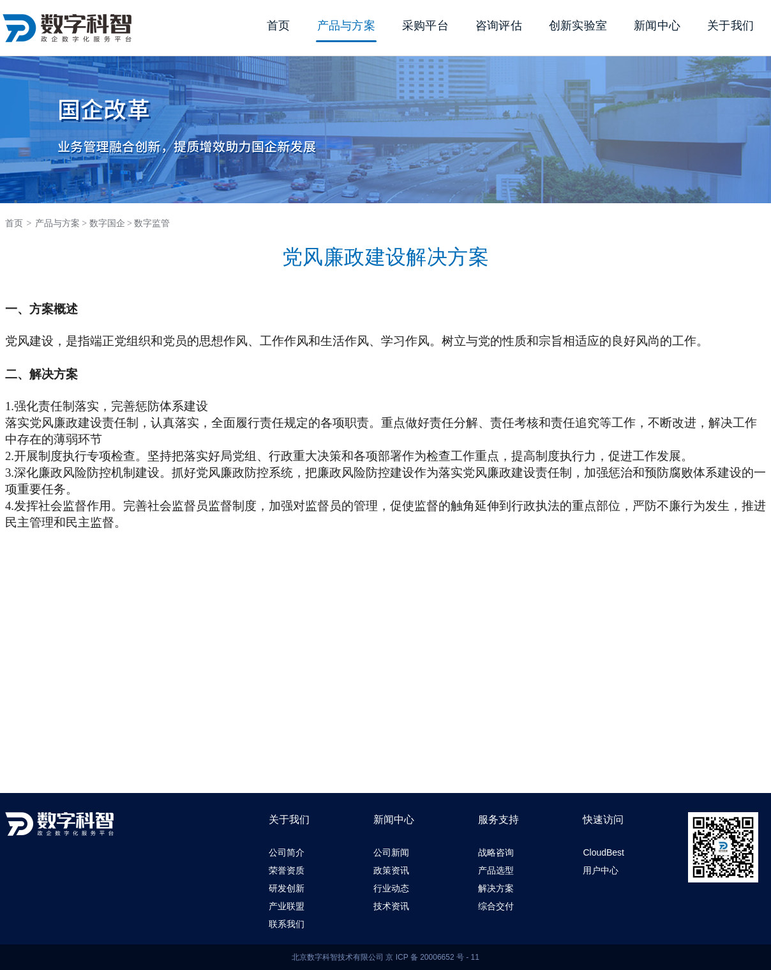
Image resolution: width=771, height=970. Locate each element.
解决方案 (496, 888)
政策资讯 (391, 870)
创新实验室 (578, 25)
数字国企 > (110, 223)
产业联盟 (286, 906)
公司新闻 (391, 852)
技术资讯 (391, 906)
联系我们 (286, 924)
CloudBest (603, 852)
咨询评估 (498, 25)
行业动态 (391, 888)
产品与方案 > (61, 223)
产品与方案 (346, 25)
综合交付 (496, 906)
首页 (278, 25)
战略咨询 (496, 852)
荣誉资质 (286, 870)
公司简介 (286, 852)
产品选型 (496, 870)
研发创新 (286, 888)
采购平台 (425, 25)
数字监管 (152, 223)
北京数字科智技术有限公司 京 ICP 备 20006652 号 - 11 (385, 957)
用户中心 (600, 870)
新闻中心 (657, 25)
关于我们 (730, 25)
